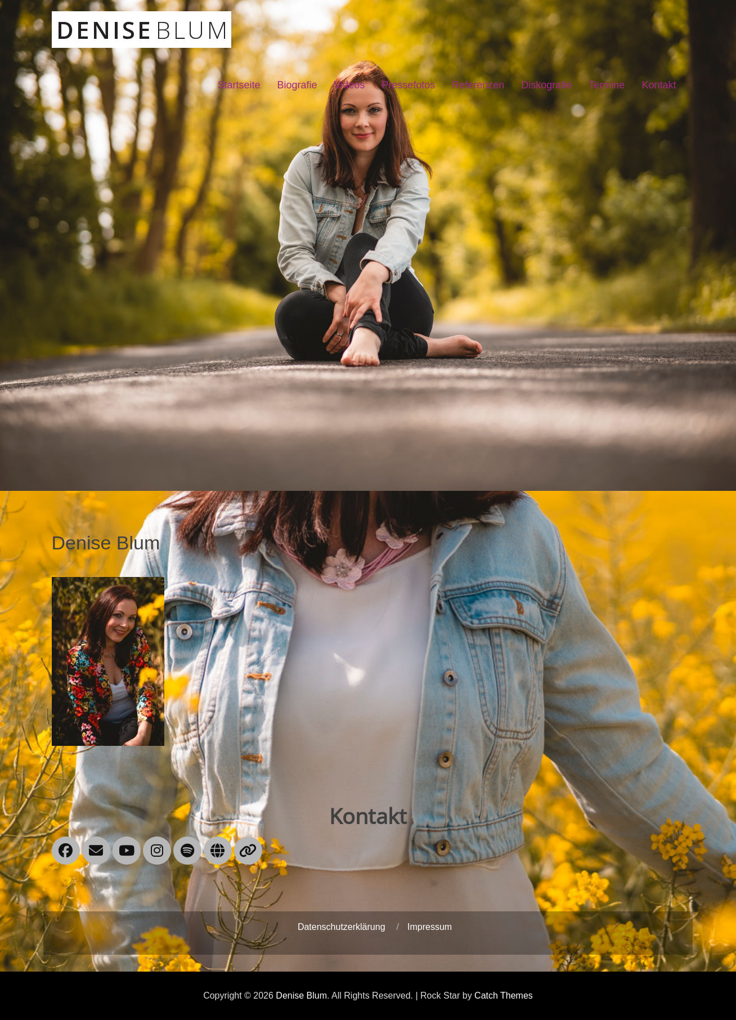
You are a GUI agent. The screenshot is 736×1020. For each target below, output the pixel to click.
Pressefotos (408, 85)
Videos (349, 85)
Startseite (238, 85)
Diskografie (546, 85)
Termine (607, 85)
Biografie (297, 85)
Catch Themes (503, 995)
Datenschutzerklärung (341, 927)
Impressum (429, 927)
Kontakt (658, 85)
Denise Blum (301, 995)
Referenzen (478, 85)
